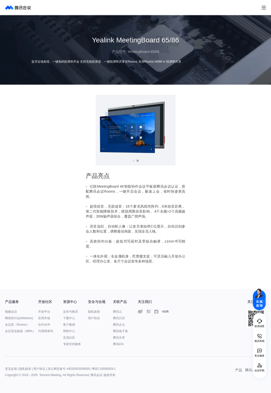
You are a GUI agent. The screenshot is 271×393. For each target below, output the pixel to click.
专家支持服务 (72, 344)
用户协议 (94, 318)
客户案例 (69, 324)
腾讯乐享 (119, 337)
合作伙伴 (44, 324)
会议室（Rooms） (17, 324)
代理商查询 (45, 331)
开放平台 (44, 311)
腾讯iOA (118, 344)
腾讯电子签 (120, 331)
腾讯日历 (119, 318)
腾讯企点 (119, 324)
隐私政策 (94, 311)
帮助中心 (69, 331)
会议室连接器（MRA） (20, 331)
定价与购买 (70, 311)
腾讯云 (117, 311)
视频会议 (11, 311)
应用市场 (44, 318)
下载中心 (69, 318)
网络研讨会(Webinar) (19, 318)
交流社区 (69, 337)
